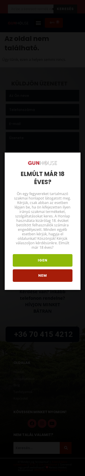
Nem (42, 277)
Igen (42, 262)
